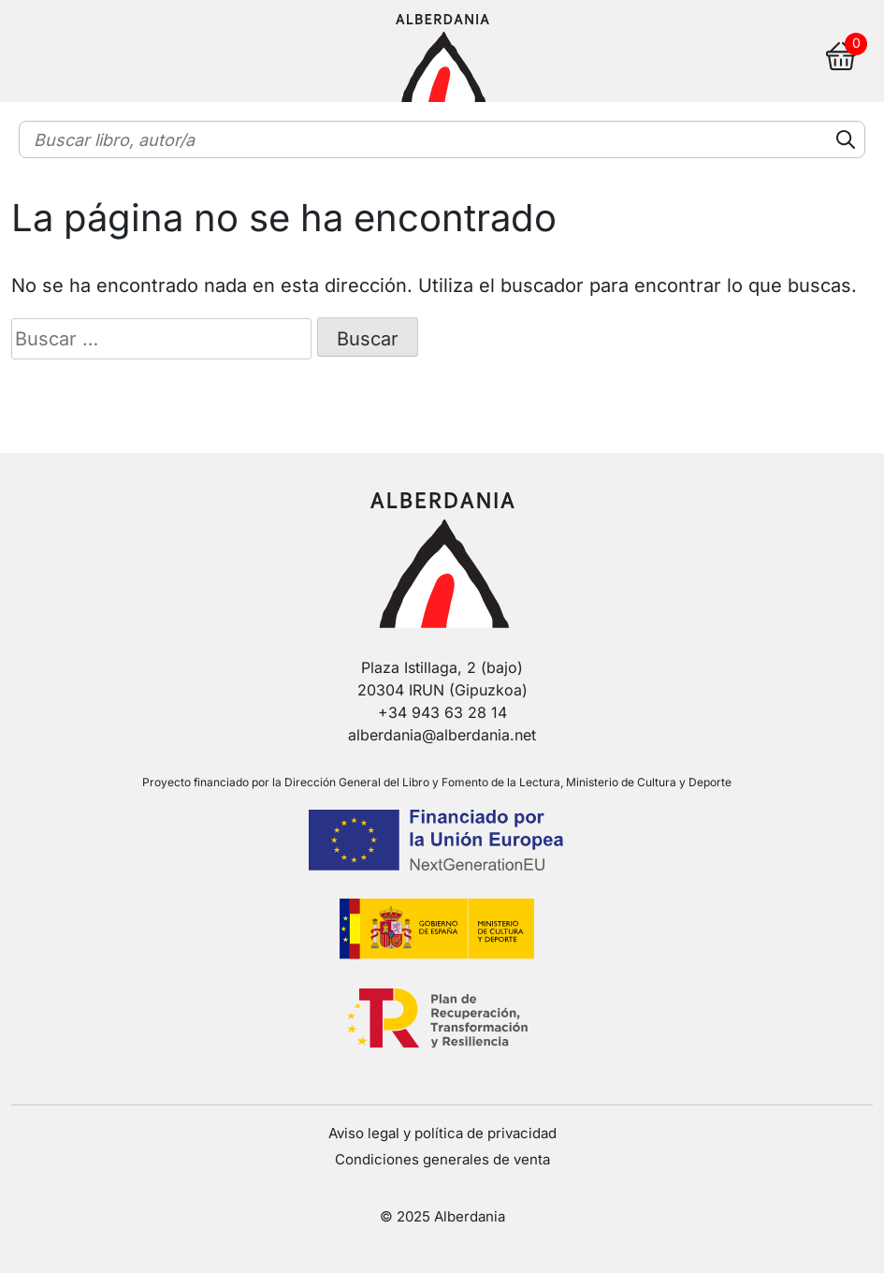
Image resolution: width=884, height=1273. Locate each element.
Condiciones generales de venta (442, 1159)
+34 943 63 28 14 (442, 712)
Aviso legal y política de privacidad (442, 1133)
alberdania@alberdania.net (442, 734)
